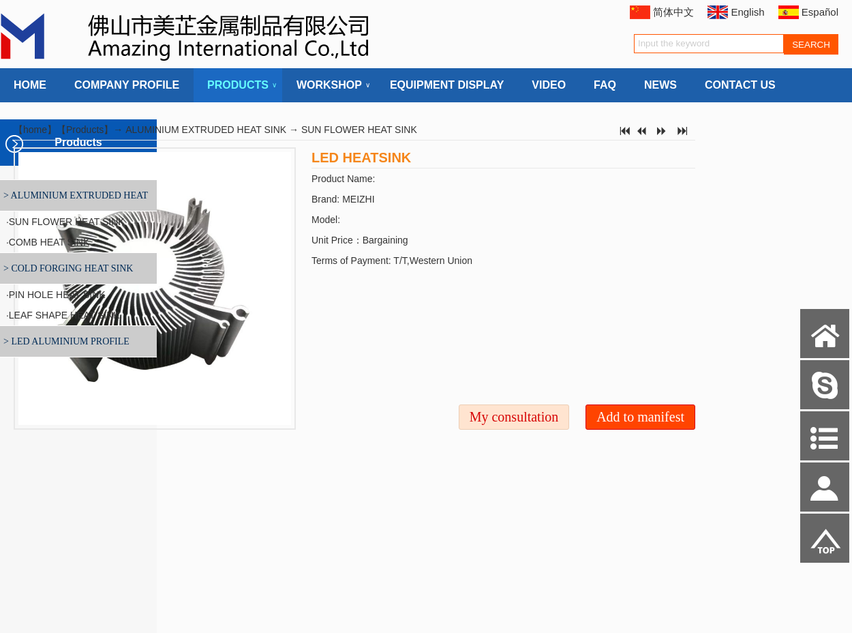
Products (85, 129)
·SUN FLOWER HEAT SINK (64, 221)
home (35, 129)
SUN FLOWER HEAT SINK (359, 129)
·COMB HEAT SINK (46, 242)
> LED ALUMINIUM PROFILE (66, 341)
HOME (30, 85)
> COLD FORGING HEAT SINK (68, 268)
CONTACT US (740, 85)
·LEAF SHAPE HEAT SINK (61, 315)
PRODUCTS (238, 85)
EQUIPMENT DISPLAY (447, 85)
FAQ (605, 85)
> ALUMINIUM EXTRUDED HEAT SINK (74, 200)
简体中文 (673, 12)
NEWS (660, 85)
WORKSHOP (329, 85)
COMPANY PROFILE (126, 85)
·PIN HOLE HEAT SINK (54, 294)
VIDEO (549, 85)
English (747, 12)
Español (820, 12)
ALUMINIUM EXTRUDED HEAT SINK (205, 129)
